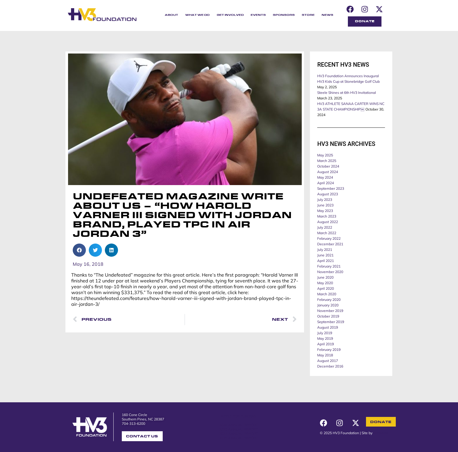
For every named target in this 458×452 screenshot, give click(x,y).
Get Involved (230, 15)
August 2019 (327, 327)
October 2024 (328, 166)
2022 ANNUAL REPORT (238, 434)
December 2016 (330, 366)
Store (308, 15)
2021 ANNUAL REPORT (238, 438)
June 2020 (325, 277)
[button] (79, 250)
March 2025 (326, 160)
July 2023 (324, 199)
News (327, 15)
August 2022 (327, 222)
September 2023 (330, 188)
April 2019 (325, 344)
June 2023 (325, 205)
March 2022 (326, 233)
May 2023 (325, 210)
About (171, 15)
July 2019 (324, 333)
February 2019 (329, 349)
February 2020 (329, 299)
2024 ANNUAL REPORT (238, 425)
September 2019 (330, 322)
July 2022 (324, 227)
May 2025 (325, 155)
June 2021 (325, 255)
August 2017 (327, 360)
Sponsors (284, 15)
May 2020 (325, 283)
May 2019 (325, 338)
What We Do (197, 15)
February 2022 (329, 238)
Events (258, 15)
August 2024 (327, 172)
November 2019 (330, 310)
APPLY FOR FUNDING (238, 416)
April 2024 (325, 183)
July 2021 (324, 249)
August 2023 (327, 194)
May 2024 (325, 177)
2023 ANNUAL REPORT (238, 429)
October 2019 (328, 316)
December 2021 (330, 244)
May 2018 (325, 355)
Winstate (380, 433)
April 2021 (325, 260)
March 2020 (326, 294)
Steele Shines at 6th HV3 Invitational (346, 92)
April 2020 (325, 288)
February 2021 (329, 266)
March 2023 (326, 216)
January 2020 (328, 305)
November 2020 (330, 272)
